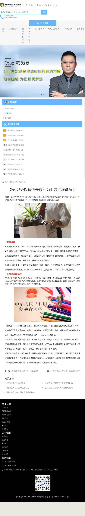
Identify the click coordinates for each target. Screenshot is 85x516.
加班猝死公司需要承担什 (15, 150)
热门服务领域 (42, 23)
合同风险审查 (23, 36)
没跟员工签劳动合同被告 (15, 135)
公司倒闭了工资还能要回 (15, 145)
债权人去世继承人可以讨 (15, 140)
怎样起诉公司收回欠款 (14, 164)
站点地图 (5, 454)
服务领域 (5, 429)
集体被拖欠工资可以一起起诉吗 (25, 371)
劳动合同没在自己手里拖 (15, 155)
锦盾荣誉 (5, 440)
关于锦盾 (67, 29)
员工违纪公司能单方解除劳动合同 (59, 388)
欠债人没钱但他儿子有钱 (15, 159)
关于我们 (5, 443)
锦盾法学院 (52, 29)
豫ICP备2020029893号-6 (60, 497)
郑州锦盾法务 (40, 497)
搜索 (44, 12)
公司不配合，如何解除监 (15, 130)
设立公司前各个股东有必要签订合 (21, 392)
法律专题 (7, 113)
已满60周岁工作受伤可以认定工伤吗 (65, 371)
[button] (41, 94)
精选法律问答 (9, 109)
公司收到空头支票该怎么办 (18, 388)
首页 (6, 182)
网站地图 (5, 450)
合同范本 (38, 29)
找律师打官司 (29, 36)
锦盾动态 (5, 436)
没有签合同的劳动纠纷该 (15, 169)
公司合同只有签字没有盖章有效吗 (59, 383)
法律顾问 (12, 29)
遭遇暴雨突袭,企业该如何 (15, 174)
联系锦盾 (5, 447)
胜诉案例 (7, 118)
